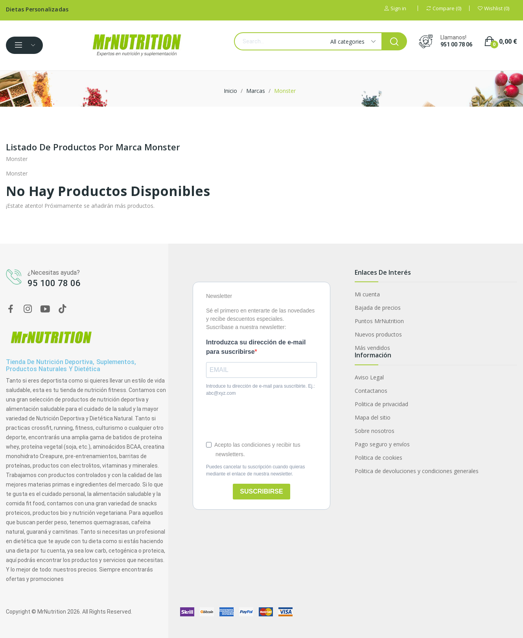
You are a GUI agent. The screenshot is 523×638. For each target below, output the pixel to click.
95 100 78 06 (54, 283)
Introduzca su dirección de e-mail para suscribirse (256, 347)
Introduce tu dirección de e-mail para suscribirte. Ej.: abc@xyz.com (260, 389)
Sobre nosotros (374, 431)
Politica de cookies (378, 457)
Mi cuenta (367, 294)
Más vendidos (372, 347)
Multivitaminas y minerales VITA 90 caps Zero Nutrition (92, 594)
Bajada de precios (378, 307)
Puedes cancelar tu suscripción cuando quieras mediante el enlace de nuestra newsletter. (255, 470)
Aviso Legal (369, 377)
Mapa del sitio (372, 417)
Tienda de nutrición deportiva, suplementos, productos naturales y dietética (71, 365)
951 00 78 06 (456, 44)
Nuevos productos (378, 334)
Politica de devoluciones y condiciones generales (417, 471)
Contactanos (371, 390)
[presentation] (266, 418)
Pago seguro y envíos (382, 444)
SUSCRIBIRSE (261, 491)
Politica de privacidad (381, 404)
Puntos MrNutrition (379, 321)
